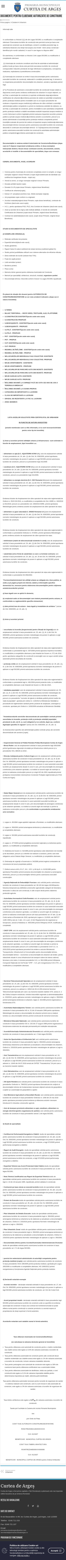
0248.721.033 (14, 1520)
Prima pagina (5, 22)
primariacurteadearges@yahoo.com (13, 1530)
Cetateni (15, 22)
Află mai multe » (23, 1556)
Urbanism (22, 22)
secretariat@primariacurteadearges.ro (14, 1532)
